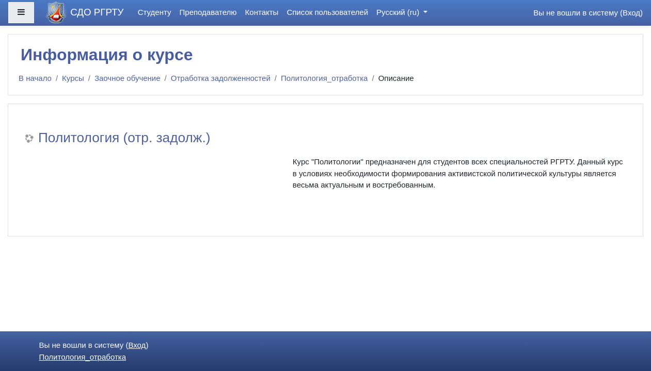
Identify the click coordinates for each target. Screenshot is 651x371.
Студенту (154, 12)
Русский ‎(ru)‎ (398, 12)
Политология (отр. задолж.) (124, 137)
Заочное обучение (127, 78)
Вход (631, 12)
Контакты (262, 12)
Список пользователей (327, 12)
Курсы (73, 78)
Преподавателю (208, 12)
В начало (35, 78)
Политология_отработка (324, 78)
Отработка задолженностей (221, 78)
